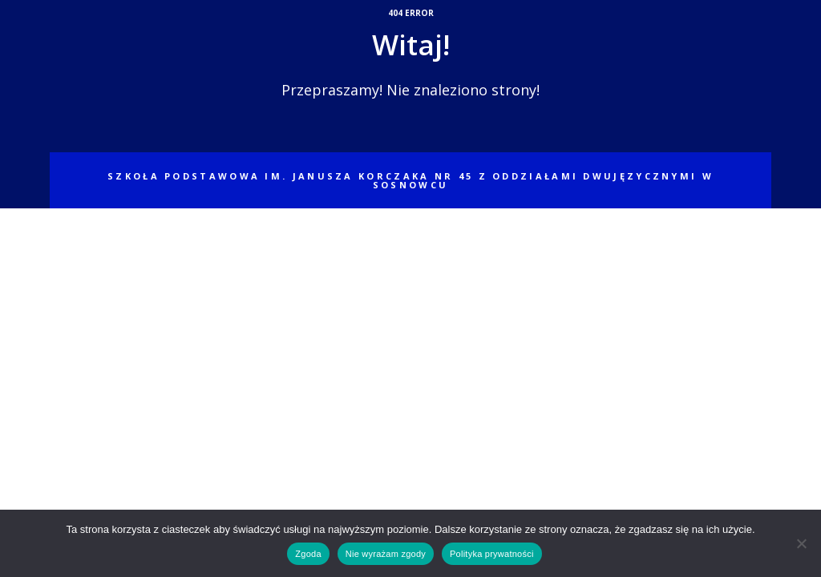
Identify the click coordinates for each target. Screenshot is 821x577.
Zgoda (308, 554)
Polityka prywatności (492, 554)
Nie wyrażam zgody (386, 554)
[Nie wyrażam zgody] (801, 543)
